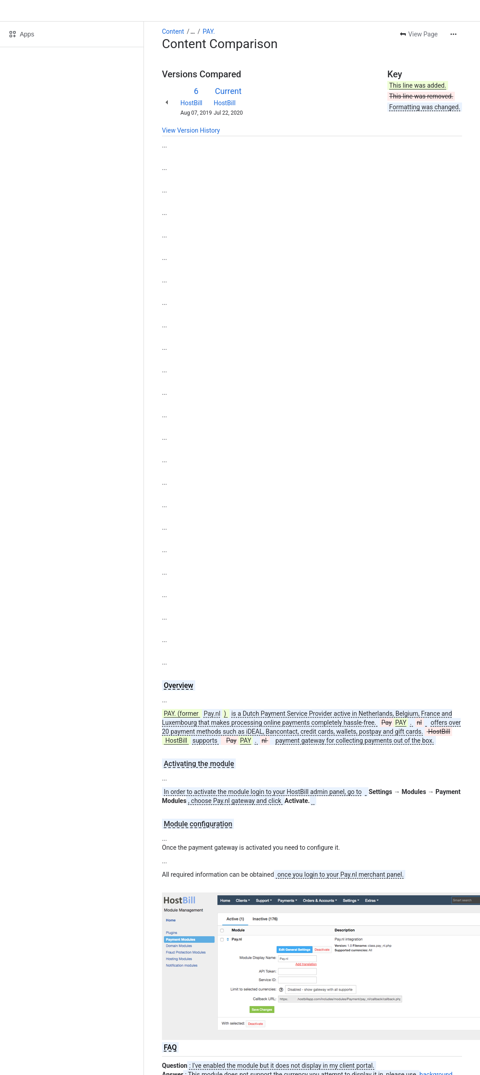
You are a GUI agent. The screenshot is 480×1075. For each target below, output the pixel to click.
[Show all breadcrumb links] (192, 31)
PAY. (209, 31)
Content (173, 31)
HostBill (191, 103)
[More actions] (453, 34)
